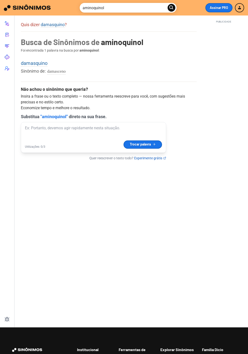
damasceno (56, 71)
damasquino (53, 24)
